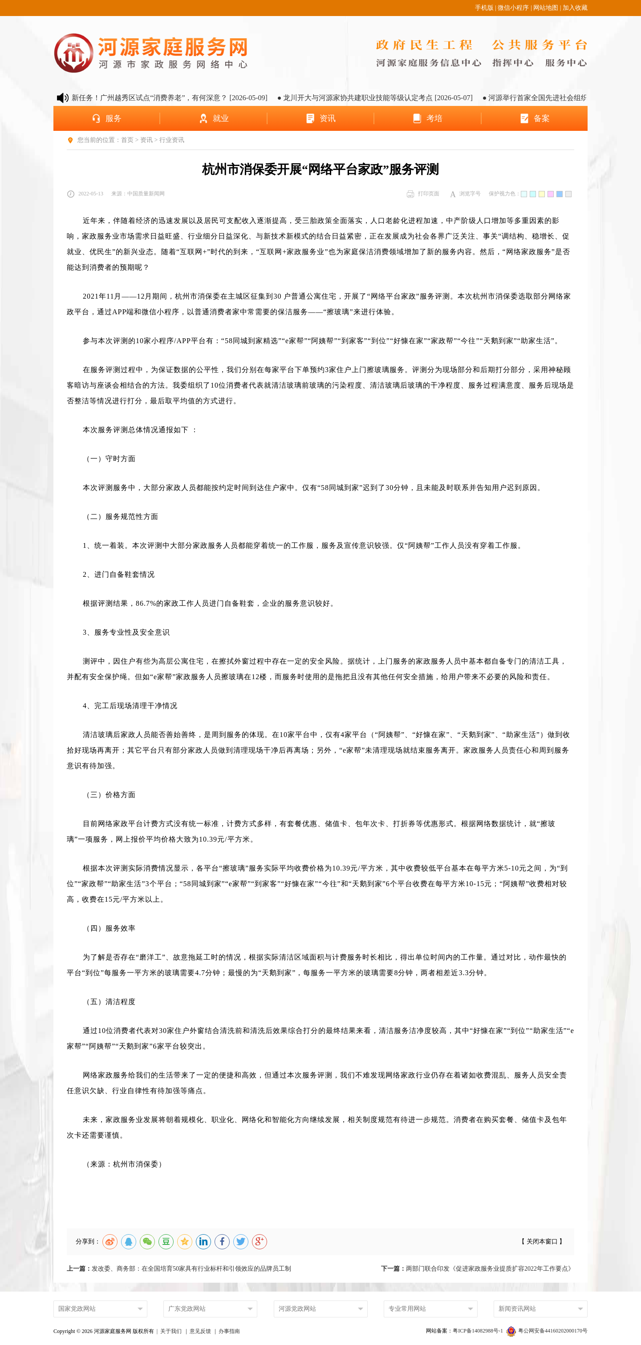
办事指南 (229, 1331)
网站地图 (545, 7)
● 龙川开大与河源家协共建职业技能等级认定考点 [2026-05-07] (387, 97)
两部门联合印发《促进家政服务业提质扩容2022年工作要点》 (477, 1268)
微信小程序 (513, 7)
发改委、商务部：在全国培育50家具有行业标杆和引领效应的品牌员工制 (179, 1268)
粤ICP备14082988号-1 (478, 1331)
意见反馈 (200, 1331)
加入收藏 (575, 7)
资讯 (146, 140)
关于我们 (171, 1331)
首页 (127, 140)
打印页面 (422, 194)
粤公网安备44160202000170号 (547, 1331)
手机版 (484, 7)
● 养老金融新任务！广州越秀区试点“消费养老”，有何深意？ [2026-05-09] (165, 97)
